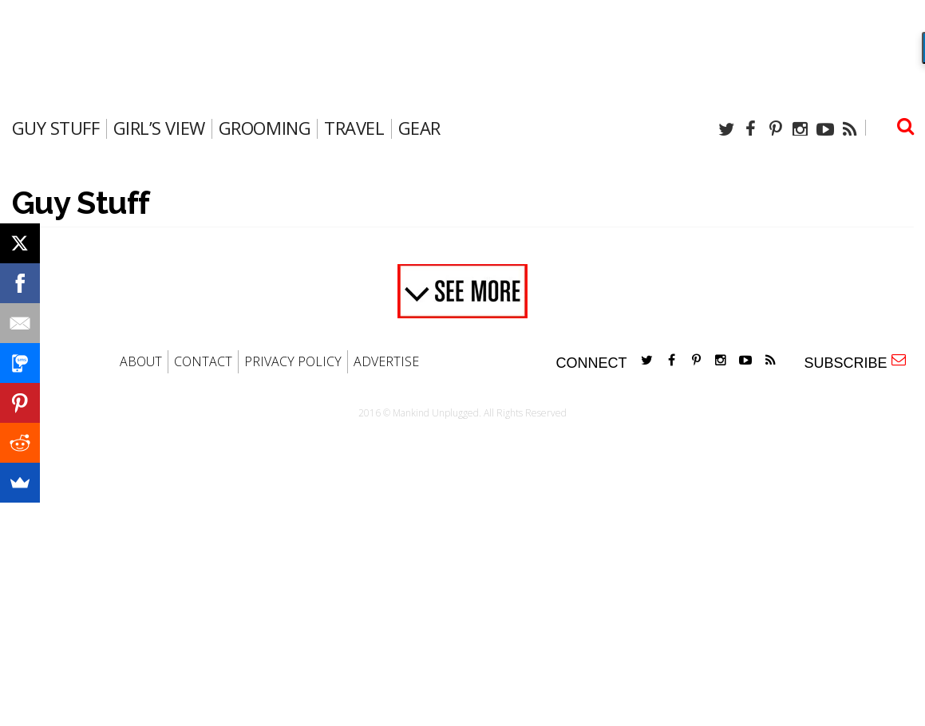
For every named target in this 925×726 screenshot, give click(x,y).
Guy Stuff (56, 127)
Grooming (264, 127)
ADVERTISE (386, 361)
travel (354, 127)
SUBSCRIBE (854, 362)
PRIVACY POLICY (293, 361)
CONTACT (203, 361)
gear (419, 127)
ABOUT (141, 361)
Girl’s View (159, 127)
